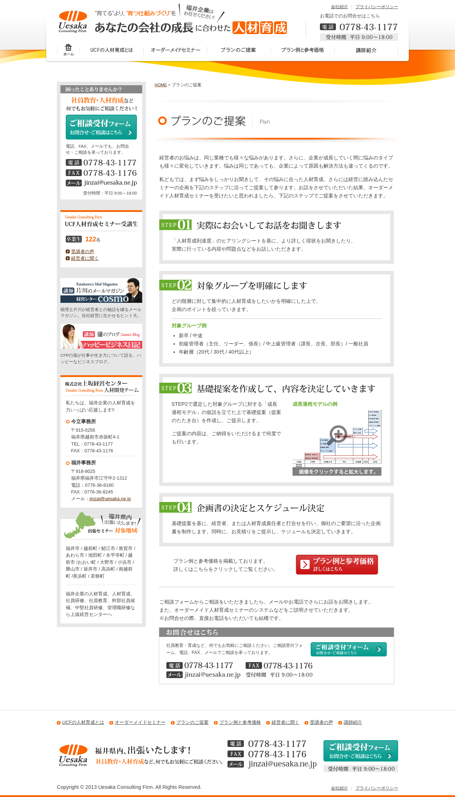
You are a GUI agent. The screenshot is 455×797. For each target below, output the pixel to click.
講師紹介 (366, 51)
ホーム (68, 51)
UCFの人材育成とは (112, 51)
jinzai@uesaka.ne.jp (110, 498)
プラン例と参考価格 (302, 51)
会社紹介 (339, 7)
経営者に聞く (85, 258)
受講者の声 (82, 251)
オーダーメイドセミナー (175, 51)
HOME (161, 85)
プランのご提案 (239, 51)
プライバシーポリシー (376, 7)
